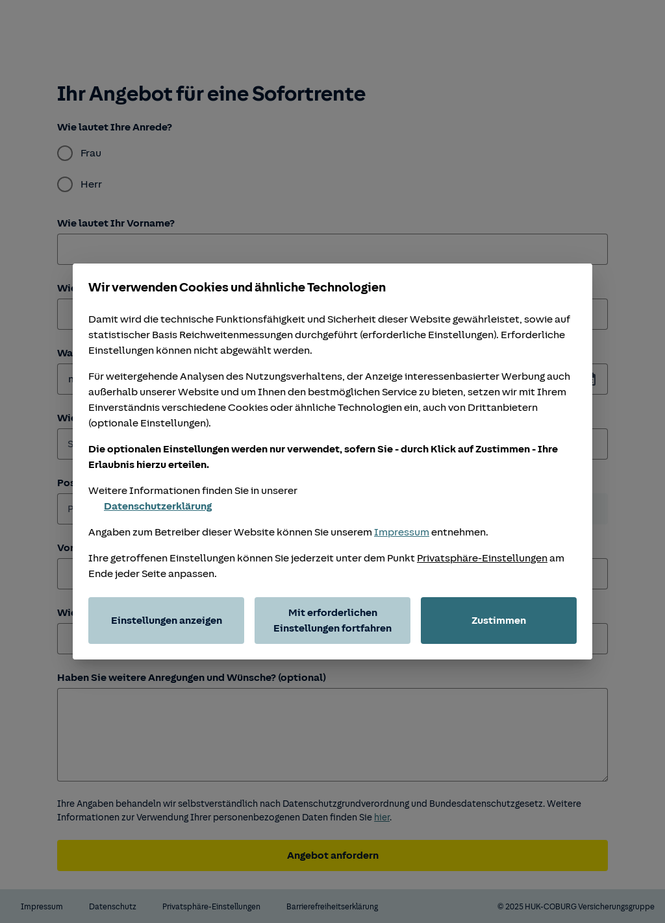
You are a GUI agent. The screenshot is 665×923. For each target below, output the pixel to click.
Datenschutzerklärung (150, 506)
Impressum (401, 532)
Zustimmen (498, 620)
